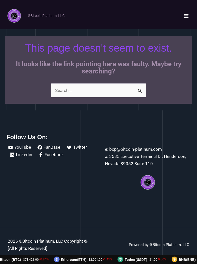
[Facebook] (51, 154)
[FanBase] (49, 147)
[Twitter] (77, 147)
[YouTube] (19, 147)
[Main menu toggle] (186, 16)
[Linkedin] (21, 154)
